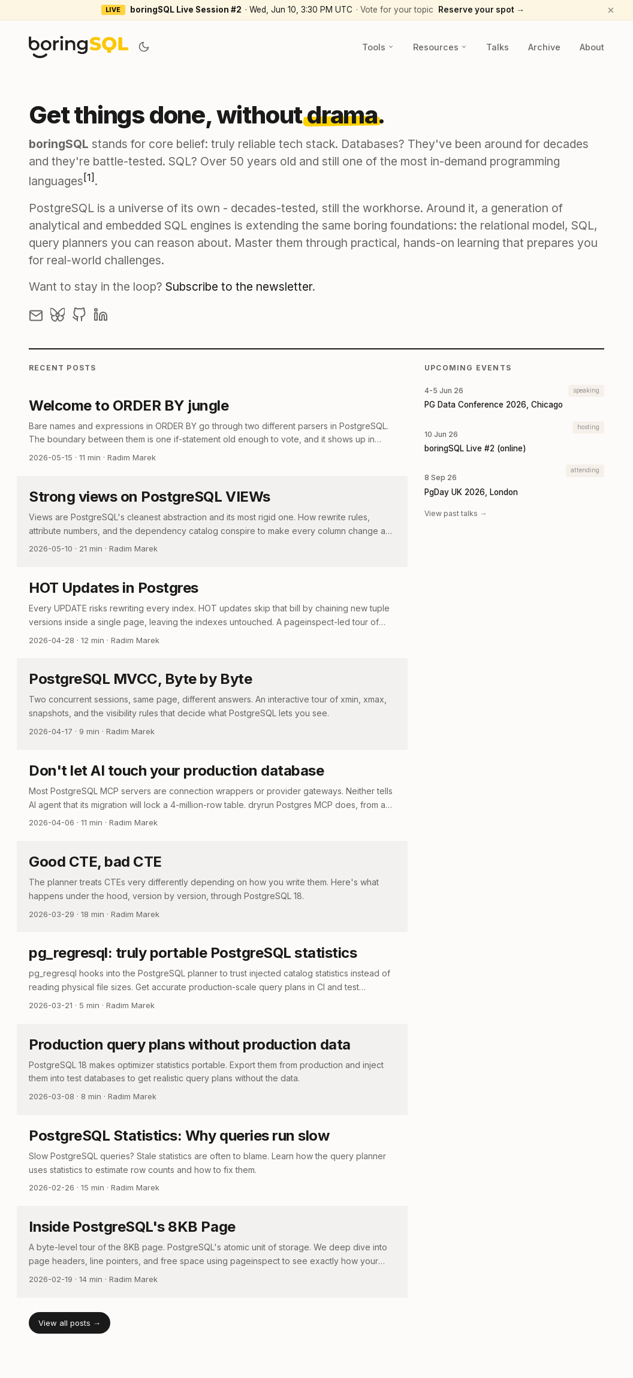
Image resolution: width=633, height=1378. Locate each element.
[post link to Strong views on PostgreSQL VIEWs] (212, 521)
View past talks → (455, 513)
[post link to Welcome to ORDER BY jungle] (212, 430)
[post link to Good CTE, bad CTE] (212, 886)
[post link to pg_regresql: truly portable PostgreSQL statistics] (212, 977)
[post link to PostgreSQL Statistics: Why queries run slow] (212, 1160)
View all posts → (69, 1323)
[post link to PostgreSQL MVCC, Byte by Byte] (212, 703)
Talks (497, 47)
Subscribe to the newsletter (238, 286)
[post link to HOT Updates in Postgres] (212, 612)
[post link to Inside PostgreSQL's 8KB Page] (212, 1251)
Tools (378, 47)
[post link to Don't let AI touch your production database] (212, 795)
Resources (440, 47)
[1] (89, 177)
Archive (544, 47)
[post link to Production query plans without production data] (212, 1069)
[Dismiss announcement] (610, 10)
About (592, 47)
